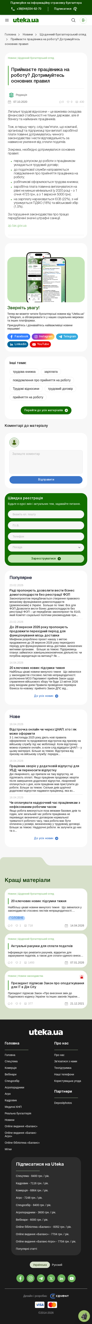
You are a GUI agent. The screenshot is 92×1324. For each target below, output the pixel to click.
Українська (40, 1264)
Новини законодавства (30, 976)
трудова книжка (24, 371)
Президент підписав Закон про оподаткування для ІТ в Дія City (47, 985)
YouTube (43, 344)
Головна (10, 1055)
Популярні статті (26, 1248)
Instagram (46, 336)
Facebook (21, 336)
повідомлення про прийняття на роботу (42, 380)
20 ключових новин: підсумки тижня (37, 668)
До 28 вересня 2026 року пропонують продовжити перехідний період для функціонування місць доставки (38, 631)
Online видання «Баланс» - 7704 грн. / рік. (42, 1234)
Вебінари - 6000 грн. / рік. (32, 1219)
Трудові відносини (26, 388)
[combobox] (46, 548)
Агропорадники (14, 1087)
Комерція (11, 1067)
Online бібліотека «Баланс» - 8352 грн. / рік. (44, 1226)
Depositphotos (63, 1102)
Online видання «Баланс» (21, 1126)
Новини (12, 58)
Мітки (8, 1149)
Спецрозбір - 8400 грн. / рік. (33, 1205)
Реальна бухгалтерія (18, 1113)
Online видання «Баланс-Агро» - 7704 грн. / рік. (46, 1241)
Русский (57, 1264)
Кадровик (11, 1100)
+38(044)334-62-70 (29, 9)
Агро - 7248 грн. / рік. (29, 1197)
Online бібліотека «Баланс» (22, 1142)
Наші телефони (64, 1074)
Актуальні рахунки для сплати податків (42, 946)
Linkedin (20, 344)
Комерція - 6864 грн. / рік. (32, 1190)
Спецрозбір (12, 1080)
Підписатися (62, 9)
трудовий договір (60, 388)
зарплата (51, 371)
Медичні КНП (13, 1106)
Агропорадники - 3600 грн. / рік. (36, 1212)
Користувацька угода (67, 1080)
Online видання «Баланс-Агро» (21, 1134)
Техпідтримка (62, 1067)
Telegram (69, 336)
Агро (8, 1093)
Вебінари (10, 1074)
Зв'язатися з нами (65, 1061)
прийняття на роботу (28, 397)
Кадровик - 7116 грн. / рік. (32, 1183)
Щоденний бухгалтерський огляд (36, 58)
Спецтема (11, 1061)
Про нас (59, 1055)
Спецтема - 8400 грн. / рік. (33, 1176)
